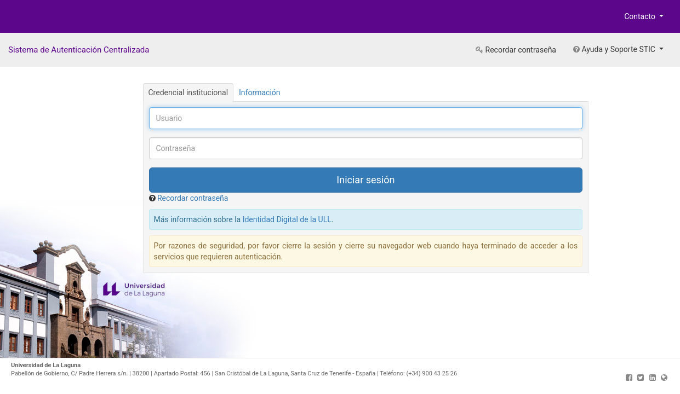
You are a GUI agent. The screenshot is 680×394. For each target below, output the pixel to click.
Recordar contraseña (516, 49)
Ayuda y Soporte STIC (615, 49)
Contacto (640, 16)
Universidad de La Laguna (43, 18)
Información (259, 92)
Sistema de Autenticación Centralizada (78, 50)
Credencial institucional (188, 92)
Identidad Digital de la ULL (287, 219)
